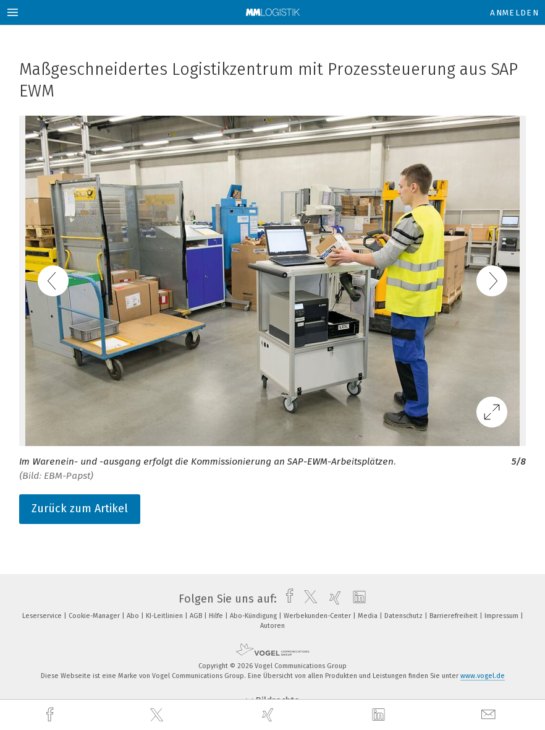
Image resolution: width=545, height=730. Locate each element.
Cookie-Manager (95, 616)
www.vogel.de (482, 676)
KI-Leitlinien (165, 616)
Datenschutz (404, 616)
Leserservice (43, 616)
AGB (197, 616)
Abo (134, 616)
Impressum (502, 616)
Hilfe (217, 616)
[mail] (490, 714)
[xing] (269, 715)
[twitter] (158, 715)
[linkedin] (380, 715)
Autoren (272, 626)
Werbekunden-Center (318, 616)
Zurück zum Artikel (80, 508)
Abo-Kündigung (254, 616)
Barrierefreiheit (454, 616)
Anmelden (514, 12)
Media (368, 616)
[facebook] (51, 714)
